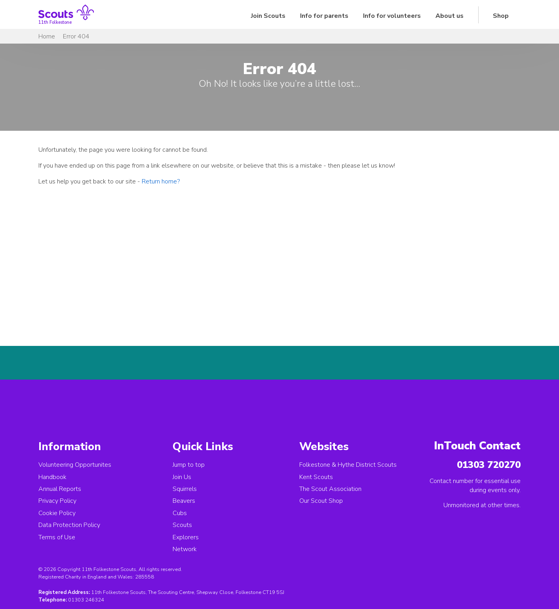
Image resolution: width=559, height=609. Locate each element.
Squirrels (185, 489)
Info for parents (324, 15)
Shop (501, 15)
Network (185, 549)
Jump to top (189, 464)
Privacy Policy (57, 500)
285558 (144, 576)
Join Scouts (268, 15)
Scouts (182, 525)
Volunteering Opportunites (74, 464)
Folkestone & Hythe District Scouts (348, 464)
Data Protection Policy (69, 525)
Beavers (184, 500)
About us (449, 15)
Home (46, 36)
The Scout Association (330, 489)
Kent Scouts (316, 477)
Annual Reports (59, 489)
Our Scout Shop (321, 500)
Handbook (52, 477)
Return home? (161, 181)
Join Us (182, 477)
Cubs (180, 513)
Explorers (186, 537)
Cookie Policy (57, 513)
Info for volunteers (392, 15)
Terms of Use (56, 537)
